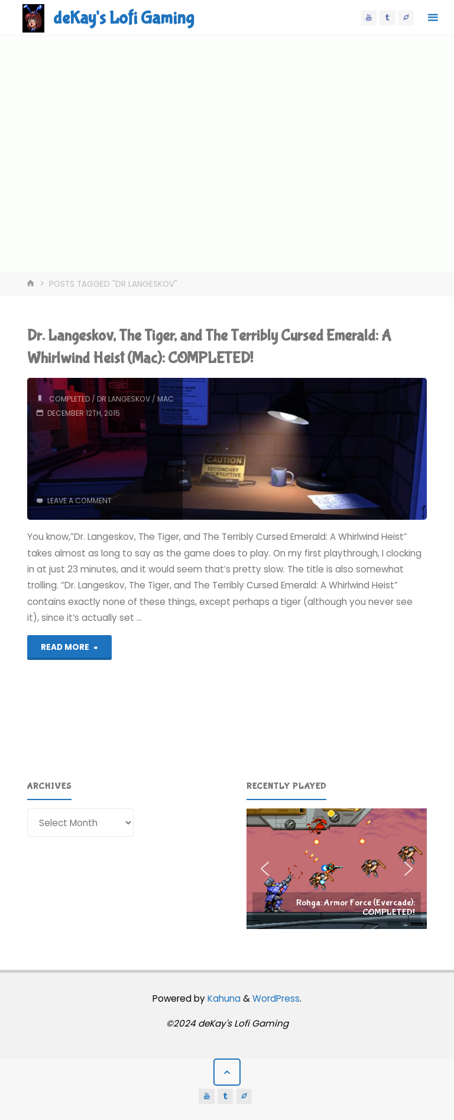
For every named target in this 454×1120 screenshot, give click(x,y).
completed (69, 399)
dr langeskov (123, 399)
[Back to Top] (227, 1072)
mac (165, 399)
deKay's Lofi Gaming (123, 18)
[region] (337, 868)
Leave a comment (79, 501)
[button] (337, 868)
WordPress (276, 998)
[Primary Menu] (432, 17)
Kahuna (223, 998)
